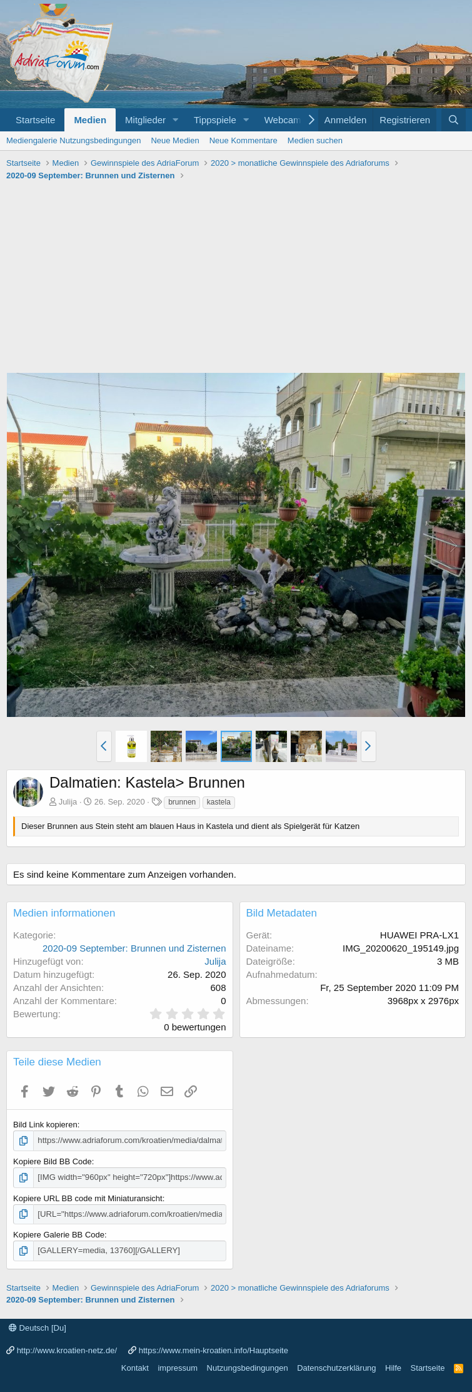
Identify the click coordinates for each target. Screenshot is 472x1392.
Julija (68, 801)
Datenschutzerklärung (336, 1367)
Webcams (285, 119)
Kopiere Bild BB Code (52, 1161)
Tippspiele (215, 119)
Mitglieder (145, 119)
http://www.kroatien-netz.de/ (67, 1349)
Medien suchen (315, 140)
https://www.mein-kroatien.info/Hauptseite (213, 1349)
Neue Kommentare (243, 140)
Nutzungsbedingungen (247, 1367)
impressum (178, 1367)
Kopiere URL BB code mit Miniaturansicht (88, 1197)
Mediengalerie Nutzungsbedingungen (73, 140)
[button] (175, 119)
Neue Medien (175, 140)
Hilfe (393, 1367)
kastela (219, 802)
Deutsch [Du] (37, 1327)
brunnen (182, 802)
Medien (90, 119)
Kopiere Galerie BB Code (58, 1234)
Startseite (35, 119)
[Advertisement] (236, 278)
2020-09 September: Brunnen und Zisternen (134, 948)
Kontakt (135, 1367)
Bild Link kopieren (45, 1124)
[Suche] (453, 119)
